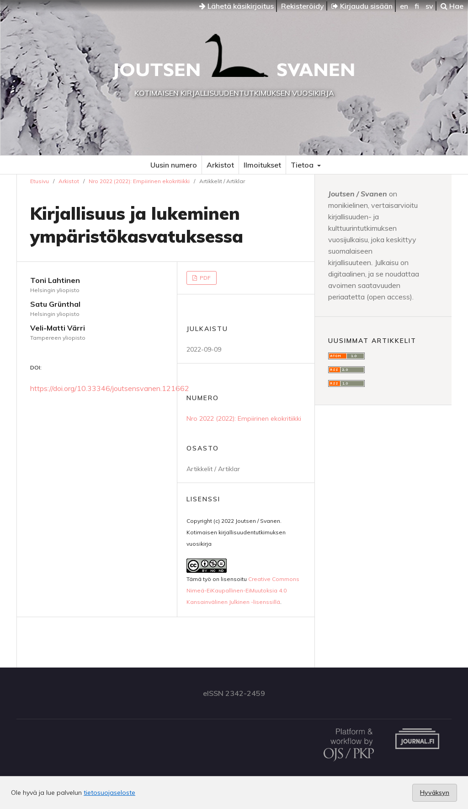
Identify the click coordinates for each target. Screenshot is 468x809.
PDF (204, 277)
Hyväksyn (434, 792)
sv (429, 6)
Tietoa (303, 164)
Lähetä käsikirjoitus (236, 6)
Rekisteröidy (302, 6)
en (404, 6)
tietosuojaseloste (109, 792)
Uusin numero (173, 164)
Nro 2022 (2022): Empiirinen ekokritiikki (139, 181)
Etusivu (39, 181)
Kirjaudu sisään (362, 6)
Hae (452, 6)
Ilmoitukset (262, 164)
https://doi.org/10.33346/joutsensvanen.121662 (109, 388)
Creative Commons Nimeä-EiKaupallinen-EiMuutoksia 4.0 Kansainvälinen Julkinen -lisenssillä (242, 590)
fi (417, 6)
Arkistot (220, 164)
